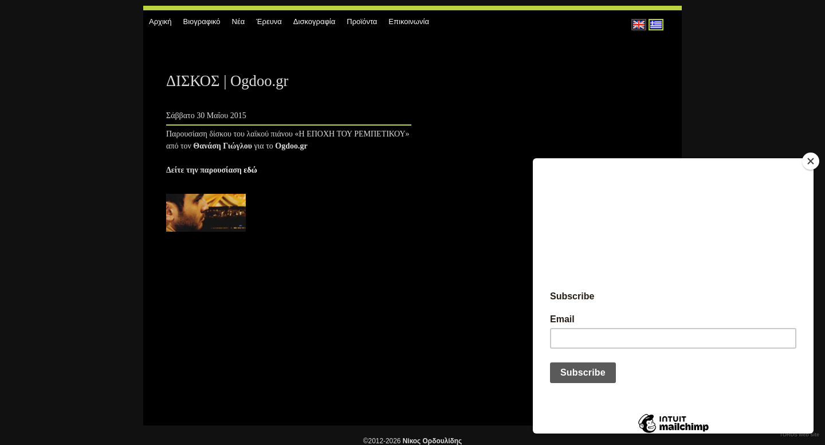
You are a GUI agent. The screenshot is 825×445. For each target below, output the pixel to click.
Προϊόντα (362, 21)
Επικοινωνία (408, 21)
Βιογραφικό (202, 21)
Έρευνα (269, 21)
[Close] (810, 161)
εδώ (250, 170)
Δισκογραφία (314, 21)
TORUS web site (799, 435)
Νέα (238, 21)
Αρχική (160, 21)
